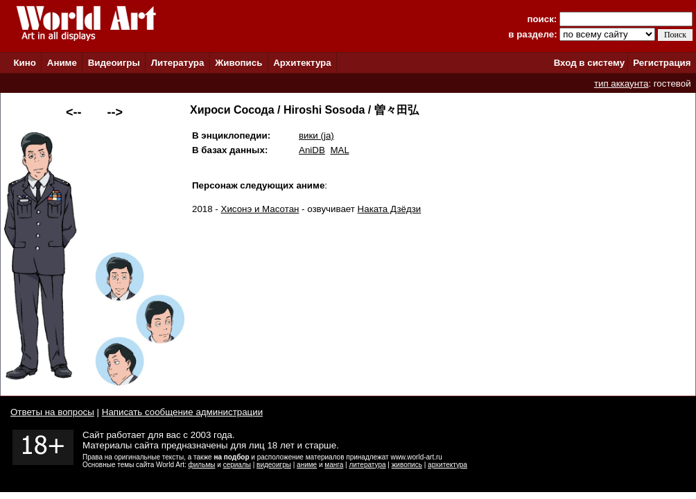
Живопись (238, 63)
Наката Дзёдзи (389, 209)
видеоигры (273, 465)
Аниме (62, 63)
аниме (307, 465)
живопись (407, 465)
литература (367, 465)
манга (333, 465)
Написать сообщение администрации (182, 412)
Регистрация (661, 63)
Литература (178, 63)
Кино (24, 63)
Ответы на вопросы (52, 412)
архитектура (447, 465)
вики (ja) (316, 135)
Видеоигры (114, 63)
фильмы (202, 465)
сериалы (237, 465)
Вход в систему (589, 63)
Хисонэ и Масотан (260, 209)
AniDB (312, 150)
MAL (339, 150)
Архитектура (302, 63)
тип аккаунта (621, 83)
